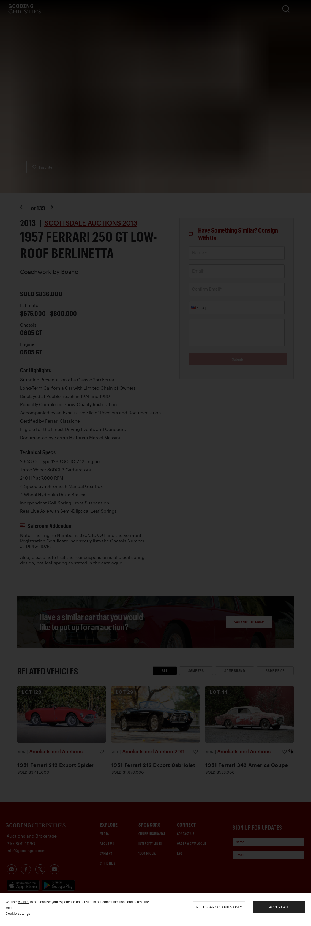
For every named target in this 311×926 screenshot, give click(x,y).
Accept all (279, 907)
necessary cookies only (219, 907)
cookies (23, 902)
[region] (155, 909)
